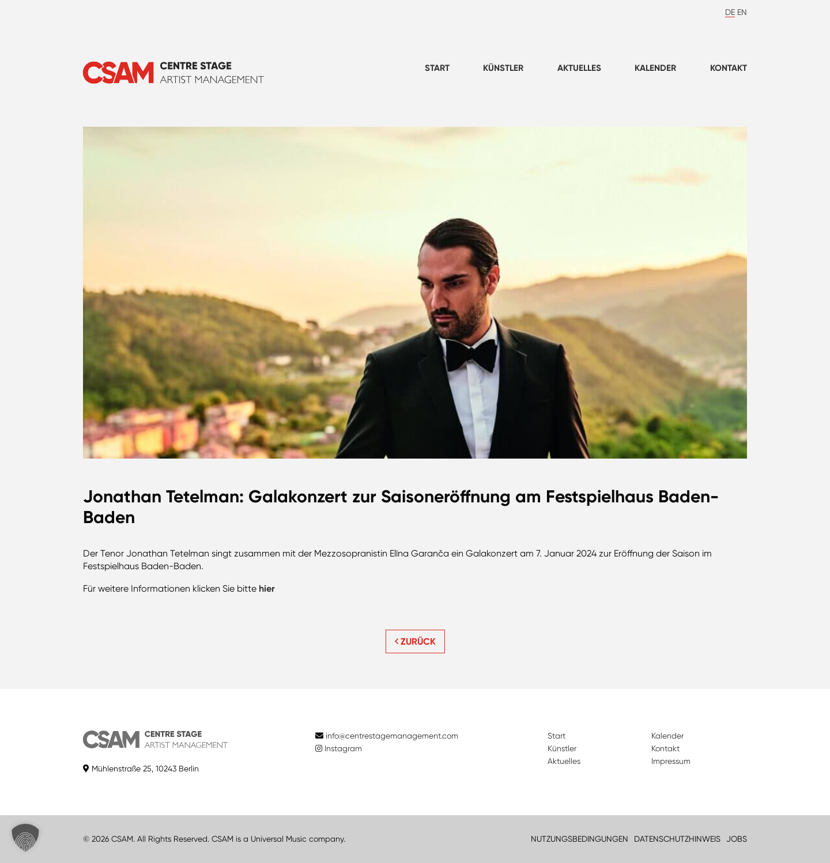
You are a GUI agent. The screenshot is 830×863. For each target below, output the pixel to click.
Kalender (655, 68)
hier (267, 588)
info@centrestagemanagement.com (392, 735)
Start (437, 68)
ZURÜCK (415, 641)
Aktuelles (579, 68)
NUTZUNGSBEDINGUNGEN (579, 838)
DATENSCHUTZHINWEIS (677, 838)
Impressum (671, 761)
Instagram (338, 748)
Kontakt (728, 68)
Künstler (503, 68)
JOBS (736, 838)
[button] (25, 837)
